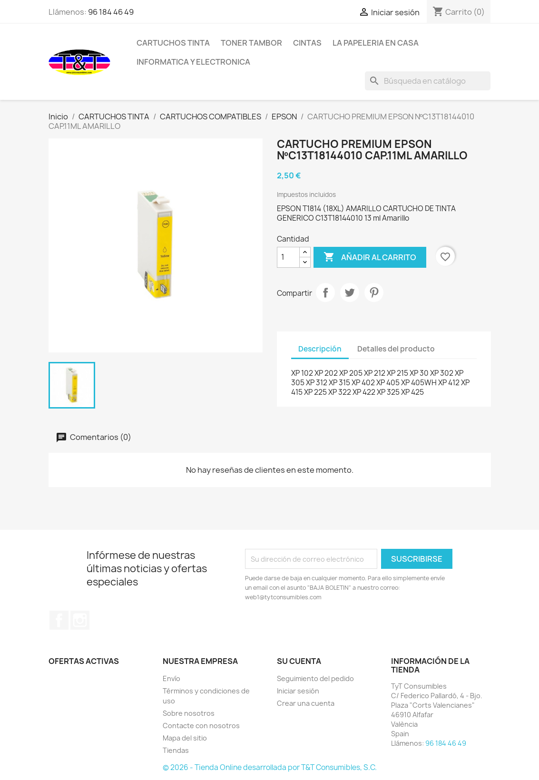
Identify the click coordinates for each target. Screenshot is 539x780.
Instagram (79, 620)
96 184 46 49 (111, 12)
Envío (171, 678)
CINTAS (307, 43)
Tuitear (349, 292)
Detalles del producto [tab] (396, 349)
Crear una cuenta (305, 703)
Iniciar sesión (298, 690)
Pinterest (373, 292)
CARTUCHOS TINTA (173, 43)
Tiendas (176, 750)
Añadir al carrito (369, 257)
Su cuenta (299, 661)
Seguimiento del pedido (315, 678)
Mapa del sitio (185, 737)
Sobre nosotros (189, 713)
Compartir (325, 292)
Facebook (59, 620)
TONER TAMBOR (251, 43)
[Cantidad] (288, 257)
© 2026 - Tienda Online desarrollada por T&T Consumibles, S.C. (270, 767)
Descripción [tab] (320, 349)
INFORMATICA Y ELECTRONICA (193, 62)
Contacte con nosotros (201, 725)
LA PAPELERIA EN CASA (376, 43)
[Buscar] (427, 80)
